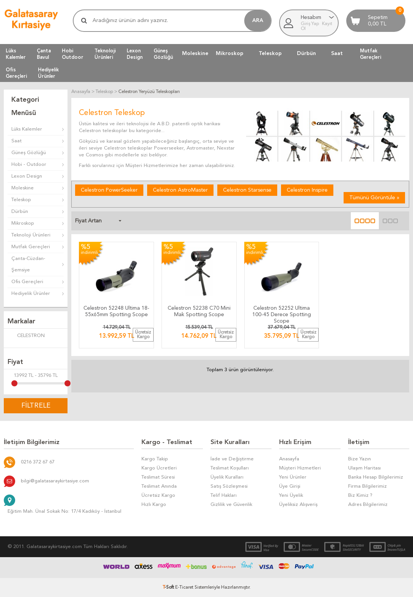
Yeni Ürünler (292, 477)
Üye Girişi (289, 486)
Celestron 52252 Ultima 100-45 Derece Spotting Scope (281, 313)
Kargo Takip (154, 459)
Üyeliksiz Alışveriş (298, 504)
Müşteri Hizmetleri (300, 468)
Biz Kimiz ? (360, 495)
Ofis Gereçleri (27, 281)
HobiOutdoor (72, 54)
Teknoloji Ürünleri (30, 235)
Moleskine (195, 53)
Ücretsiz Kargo (158, 495)
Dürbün (306, 53)
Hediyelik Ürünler (30, 293)
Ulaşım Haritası (364, 468)
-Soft (169, 587)
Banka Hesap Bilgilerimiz (375, 477)
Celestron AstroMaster (180, 190)
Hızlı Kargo (153, 504)
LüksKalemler (16, 54)
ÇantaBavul (44, 54)
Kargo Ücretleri (159, 468)
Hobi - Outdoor (28, 164)
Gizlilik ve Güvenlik (231, 504)
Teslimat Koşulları (229, 468)
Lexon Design (26, 176)
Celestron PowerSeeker (109, 190)
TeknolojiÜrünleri (105, 54)
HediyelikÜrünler (48, 73)
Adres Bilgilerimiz (368, 504)
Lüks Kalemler (26, 129)
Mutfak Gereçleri (30, 246)
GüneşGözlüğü (163, 54)
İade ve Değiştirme (232, 459)
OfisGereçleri (16, 73)
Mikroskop (229, 53)
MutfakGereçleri (370, 54)
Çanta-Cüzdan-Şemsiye (28, 264)
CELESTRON (26, 336)
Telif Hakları (223, 495)
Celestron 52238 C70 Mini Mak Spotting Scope (199, 311)
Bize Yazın (359, 459)
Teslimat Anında (159, 486)
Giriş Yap (310, 24)
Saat (337, 53)
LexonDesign (135, 54)
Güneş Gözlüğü (28, 152)
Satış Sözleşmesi (229, 486)
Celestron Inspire (307, 190)
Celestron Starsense (247, 190)
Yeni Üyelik (291, 495)
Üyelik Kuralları (226, 477)
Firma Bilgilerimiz (367, 486)
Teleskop (270, 53)
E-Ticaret (184, 587)
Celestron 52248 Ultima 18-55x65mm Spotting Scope (116, 311)
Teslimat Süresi (158, 477)
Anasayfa (289, 459)
